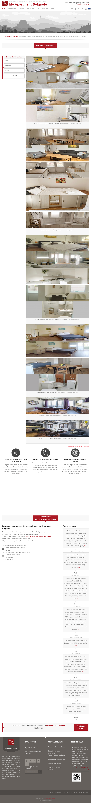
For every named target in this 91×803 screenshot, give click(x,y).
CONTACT (45, 9)
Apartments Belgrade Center (56, 747)
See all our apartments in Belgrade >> (78, 446)
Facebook (31, 761)
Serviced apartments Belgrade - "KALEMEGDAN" (57, 321)
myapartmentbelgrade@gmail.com (77, 3)
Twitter (34, 761)
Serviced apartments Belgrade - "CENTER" (57, 394)
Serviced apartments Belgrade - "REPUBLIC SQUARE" (57, 126)
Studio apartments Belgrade (56, 759)
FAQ (38, 9)
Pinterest (38, 761)
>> (19, 473)
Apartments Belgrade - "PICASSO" (57, 417)
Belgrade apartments (54, 763)
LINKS (80, 792)
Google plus (27, 761)
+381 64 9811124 (82, 5)
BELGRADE (30, 9)
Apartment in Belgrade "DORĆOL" (57, 232)
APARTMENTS (12, 9)
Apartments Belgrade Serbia (56, 755)
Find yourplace (81, 727)
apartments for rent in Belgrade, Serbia (38, 536)
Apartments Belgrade (12, 36)
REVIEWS (21, 9)
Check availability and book (14, 57)
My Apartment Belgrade (28, 4)
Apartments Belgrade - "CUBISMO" (57, 440)
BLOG (52, 9)
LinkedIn (27, 764)
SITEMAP (85, 792)
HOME (3, 9)
